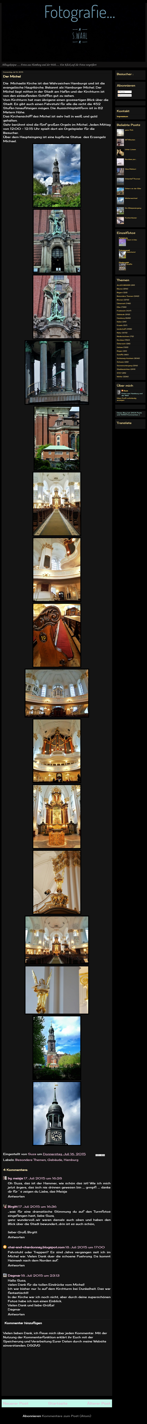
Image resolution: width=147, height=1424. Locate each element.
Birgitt (13, 1206)
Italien (119, 322)
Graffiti (129, 264)
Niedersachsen (123, 336)
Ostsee (120, 347)
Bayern (120, 292)
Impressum (122, 116)
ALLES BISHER (123, 285)
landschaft (121, 329)
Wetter (119, 377)
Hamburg (71, 1160)
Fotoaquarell (124, 250)
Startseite (57, 1403)
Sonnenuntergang (124, 366)
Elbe (119, 307)
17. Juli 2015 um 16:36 (37, 1206)
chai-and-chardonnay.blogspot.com (36, 1247)
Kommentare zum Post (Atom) (66, 1416)
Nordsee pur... (130, 159)
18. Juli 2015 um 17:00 (85, 1247)
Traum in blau (131, 240)
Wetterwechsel (131, 198)
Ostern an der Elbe (133, 188)
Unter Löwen (130, 149)
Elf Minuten (130, 140)
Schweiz (120, 362)
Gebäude (54, 1160)
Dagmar (14, 1275)
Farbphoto (123, 238)
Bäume (120, 289)
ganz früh (129, 130)
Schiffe (120, 355)
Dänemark (121, 303)
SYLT (119, 373)
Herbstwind (130, 252)
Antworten (16, 1196)
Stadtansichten (123, 369)
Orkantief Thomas (132, 179)
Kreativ (120, 325)
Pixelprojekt (124, 263)
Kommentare (124, 95)
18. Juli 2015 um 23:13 (40, 1275)
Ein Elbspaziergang (133, 208)
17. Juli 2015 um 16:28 (43, 1178)
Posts (121, 92)
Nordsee (120, 340)
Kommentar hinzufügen (23, 1323)
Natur (119, 333)
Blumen (120, 300)
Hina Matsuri (130, 169)
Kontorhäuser (131, 218)
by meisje (15, 1178)
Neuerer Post (15, 1403)
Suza (125, 391)
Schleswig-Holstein (125, 358)
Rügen (119, 351)
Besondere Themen (30, 1160)
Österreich (121, 344)
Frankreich (121, 311)
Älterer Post (99, 1403)
